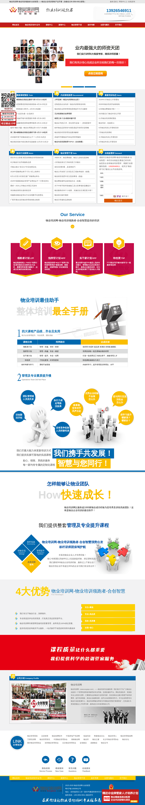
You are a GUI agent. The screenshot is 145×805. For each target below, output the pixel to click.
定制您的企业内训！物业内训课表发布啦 (70, 104)
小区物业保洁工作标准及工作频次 (67, 162)
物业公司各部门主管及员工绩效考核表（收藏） (72, 172)
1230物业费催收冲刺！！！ (109, 109)
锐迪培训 (86, 736)
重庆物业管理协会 (34, 743)
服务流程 (113, 2)
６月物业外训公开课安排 (108, 137)
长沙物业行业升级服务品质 (20, 162)
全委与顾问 (104, 25)
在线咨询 (131, 2)
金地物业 (83, 743)
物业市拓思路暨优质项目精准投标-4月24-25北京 (28, 104)
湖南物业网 (75, 739)
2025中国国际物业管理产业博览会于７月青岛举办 (29, 181)
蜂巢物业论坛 (99, 736)
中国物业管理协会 (60, 739)
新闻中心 (62, 25)
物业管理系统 (32, 736)
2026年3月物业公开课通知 (109, 100)
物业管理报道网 (126, 736)
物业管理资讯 (45, 739)
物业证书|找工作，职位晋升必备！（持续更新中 (72, 123)
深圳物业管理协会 (52, 743)
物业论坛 (125, 739)
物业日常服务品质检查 (63, 200)
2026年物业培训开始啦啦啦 (109, 104)
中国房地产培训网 (73, 736)
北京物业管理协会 (69, 743)
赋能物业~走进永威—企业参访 (22, 114)
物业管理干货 (76, 25)
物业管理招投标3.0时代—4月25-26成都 (25, 109)
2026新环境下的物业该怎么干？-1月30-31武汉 (28, 137)
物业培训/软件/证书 (32, 25)
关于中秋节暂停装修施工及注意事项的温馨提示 (72, 186)
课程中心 (49, 25)
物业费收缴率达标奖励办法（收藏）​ (68, 181)
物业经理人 (112, 736)
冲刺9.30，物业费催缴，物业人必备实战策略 (71, 158)
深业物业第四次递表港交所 (20, 190)
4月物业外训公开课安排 (108, 142)
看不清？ (125, 196)
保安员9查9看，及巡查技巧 (64, 167)
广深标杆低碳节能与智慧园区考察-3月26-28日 (28, 118)
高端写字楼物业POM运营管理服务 (67, 137)
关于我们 (118, 25)
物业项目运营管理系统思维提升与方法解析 (70, 109)
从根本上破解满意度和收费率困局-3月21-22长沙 (28, 123)
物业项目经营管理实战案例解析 (66, 132)
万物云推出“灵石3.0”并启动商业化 (23, 167)
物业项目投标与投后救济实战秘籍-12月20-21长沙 (29, 142)
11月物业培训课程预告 (107, 118)
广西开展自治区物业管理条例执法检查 (25, 200)
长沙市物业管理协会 (110, 739)
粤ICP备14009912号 (73, 789)
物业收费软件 (57, 736)
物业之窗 (95, 739)
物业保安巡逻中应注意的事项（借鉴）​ (69, 176)
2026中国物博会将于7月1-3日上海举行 (25, 172)
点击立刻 (31, 562)
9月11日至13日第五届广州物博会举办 (24, 176)
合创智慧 (44, 736)
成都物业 (93, 743)
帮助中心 (122, 2)
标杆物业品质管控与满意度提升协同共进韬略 (71, 128)
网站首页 (15, 25)
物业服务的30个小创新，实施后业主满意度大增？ (73, 190)
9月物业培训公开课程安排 (109, 128)
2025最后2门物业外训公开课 (110, 114)
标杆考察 (91, 25)
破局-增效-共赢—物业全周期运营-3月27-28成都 (28, 128)
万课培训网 (31, 739)
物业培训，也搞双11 (106, 123)
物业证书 (104, 743)
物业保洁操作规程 (61, 195)
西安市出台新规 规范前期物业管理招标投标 (27, 158)
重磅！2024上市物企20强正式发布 (23, 186)
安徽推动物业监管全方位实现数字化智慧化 (26, 195)
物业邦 (86, 739)
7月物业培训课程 (105, 132)
